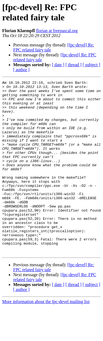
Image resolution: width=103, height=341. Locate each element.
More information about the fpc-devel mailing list (46, 336)
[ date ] (58, 64)
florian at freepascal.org (57, 30)
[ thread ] (73, 64)
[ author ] (21, 69)
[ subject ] (91, 64)
